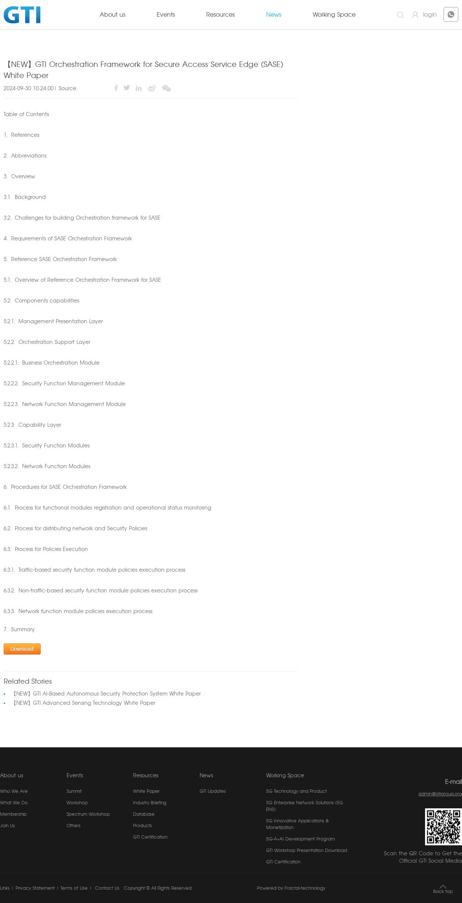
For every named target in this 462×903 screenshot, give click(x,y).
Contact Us (106, 888)
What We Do (14, 803)
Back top (443, 891)
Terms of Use (74, 888)
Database (143, 814)
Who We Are (14, 791)
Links (5, 888)
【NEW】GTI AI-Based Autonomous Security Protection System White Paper (106, 694)
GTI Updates (213, 791)
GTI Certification (150, 837)
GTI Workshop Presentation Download (306, 850)
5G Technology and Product (296, 791)
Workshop (77, 803)
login (430, 15)
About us (112, 15)
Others (74, 825)
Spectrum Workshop (88, 814)
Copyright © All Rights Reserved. (158, 888)
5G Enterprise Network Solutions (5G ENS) (304, 806)
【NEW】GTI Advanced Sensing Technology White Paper (83, 703)
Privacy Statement (35, 888)
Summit (74, 791)
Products (142, 825)
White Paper (146, 791)
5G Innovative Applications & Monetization (297, 824)
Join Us (7, 825)
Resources (220, 15)
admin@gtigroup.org (440, 794)
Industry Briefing (149, 803)
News (273, 15)
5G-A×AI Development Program (300, 839)
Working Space (334, 15)
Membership (13, 814)
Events (166, 15)
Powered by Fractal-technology (291, 888)
